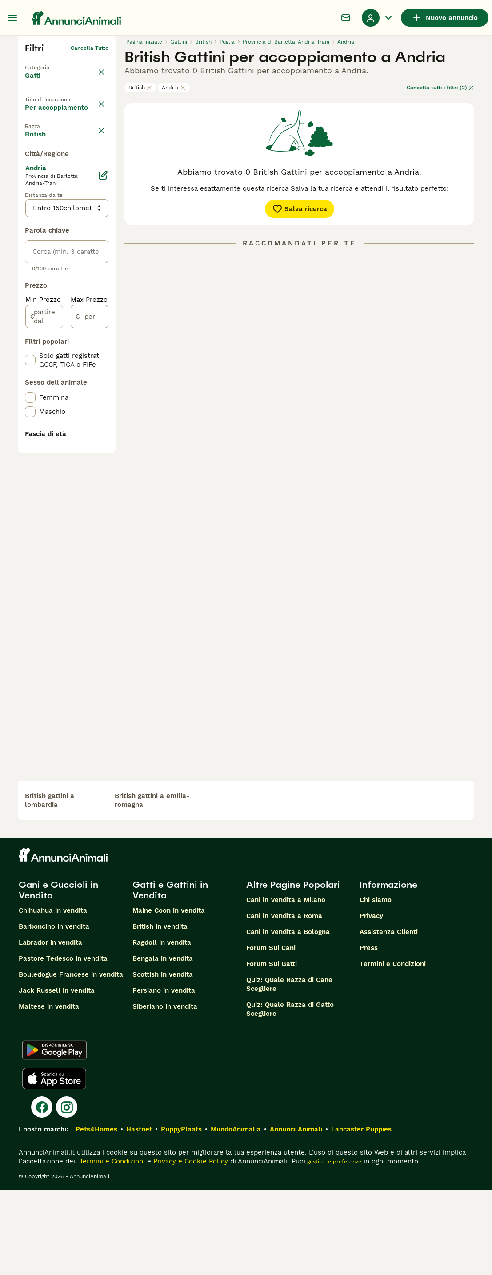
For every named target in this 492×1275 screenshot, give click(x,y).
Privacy (371, 1001)
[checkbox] (30, 219)
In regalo (46, 136)
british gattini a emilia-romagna (152, 885)
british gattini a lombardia (49, 885)
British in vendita (160, 1012)
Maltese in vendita (49, 1092)
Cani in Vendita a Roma (284, 1001)
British (140, 87)
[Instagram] (66, 1192)
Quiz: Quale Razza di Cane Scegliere (289, 1069)
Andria (174, 87)
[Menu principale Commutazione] (12, 18)
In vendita (48, 115)
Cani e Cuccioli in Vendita (58, 975)
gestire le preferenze (333, 1247)
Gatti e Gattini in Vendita (170, 975)
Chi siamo (376, 985)
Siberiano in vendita (164, 1092)
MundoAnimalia (236, 1215)
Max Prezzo (89, 525)
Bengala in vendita (162, 1044)
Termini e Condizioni (393, 1049)
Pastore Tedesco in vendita (63, 1044)
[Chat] (346, 18)
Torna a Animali (46, 62)
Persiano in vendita (163, 1076)
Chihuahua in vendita (53, 996)
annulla (98, 178)
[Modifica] (103, 400)
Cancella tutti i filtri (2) (440, 87)
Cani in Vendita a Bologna (288, 1017)
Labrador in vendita (50, 1028)
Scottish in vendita (162, 1060)
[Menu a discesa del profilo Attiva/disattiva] (378, 18)
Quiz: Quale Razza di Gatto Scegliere (290, 1094)
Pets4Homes (96, 1215)
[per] (89, 541)
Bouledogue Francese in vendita (71, 1060)
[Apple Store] (54, 1164)
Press (369, 1033)
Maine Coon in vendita (168, 996)
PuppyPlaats (181, 1215)
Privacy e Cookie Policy (189, 1247)
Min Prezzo (43, 525)
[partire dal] (44, 541)
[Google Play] (54, 1135)
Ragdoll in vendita (161, 1028)
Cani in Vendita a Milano (285, 985)
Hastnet (139, 1215)
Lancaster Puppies (361, 1215)
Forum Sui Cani (271, 1033)
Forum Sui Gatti (271, 1049)
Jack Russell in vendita (57, 1076)
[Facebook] (41, 1192)
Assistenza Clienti (389, 1017)
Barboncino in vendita (54, 1012)
